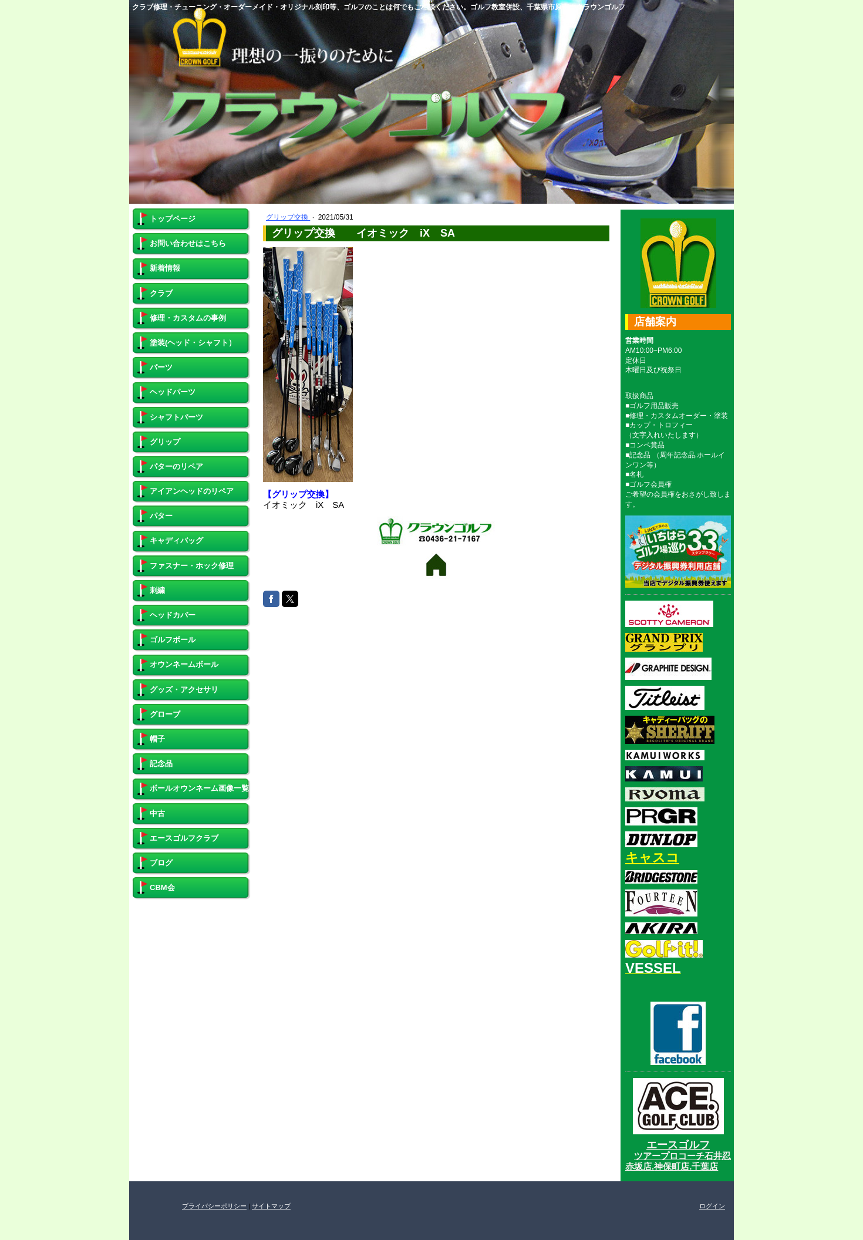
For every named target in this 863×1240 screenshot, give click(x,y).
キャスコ (652, 857)
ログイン (712, 1205)
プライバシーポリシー (214, 1205)
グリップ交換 (288, 217)
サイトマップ (271, 1205)
